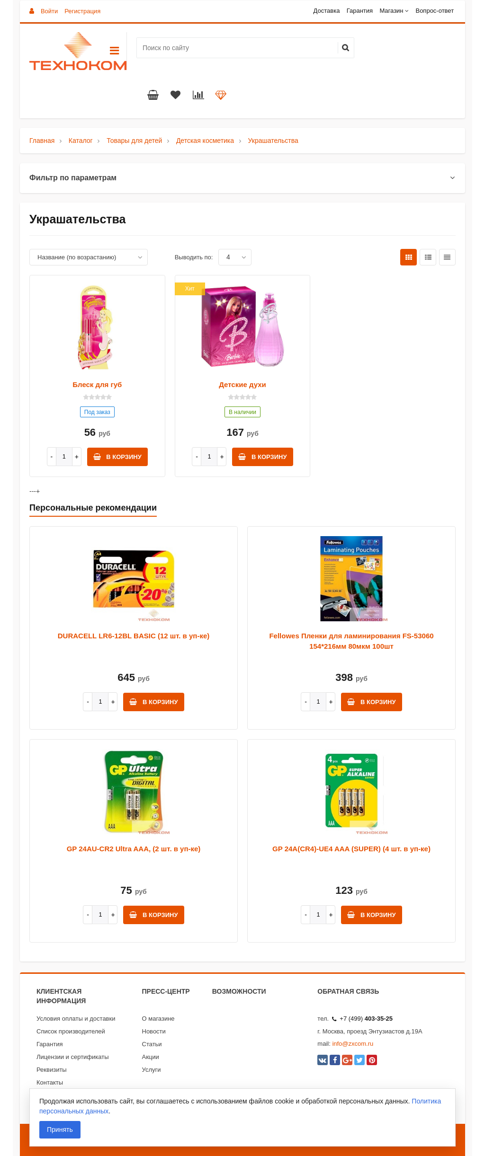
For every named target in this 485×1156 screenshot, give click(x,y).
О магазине (158, 1018)
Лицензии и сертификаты (72, 1056)
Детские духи (242, 384)
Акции (150, 1056)
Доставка (327, 10)
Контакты (49, 1082)
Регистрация (82, 11)
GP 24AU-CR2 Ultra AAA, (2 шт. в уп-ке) (134, 849)
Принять (60, 1129)
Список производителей (70, 1031)
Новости (154, 1031)
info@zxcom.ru (352, 1043)
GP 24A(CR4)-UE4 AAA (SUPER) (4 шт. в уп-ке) (351, 849)
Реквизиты (51, 1069)
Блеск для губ (97, 384)
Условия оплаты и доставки (75, 1018)
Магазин (391, 10)
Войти (49, 11)
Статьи (152, 1044)
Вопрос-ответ (434, 10)
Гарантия (360, 10)
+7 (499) (362, 1018)
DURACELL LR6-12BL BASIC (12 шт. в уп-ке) (133, 636)
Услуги (151, 1069)
